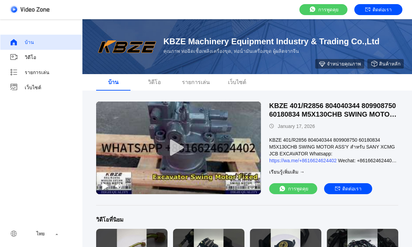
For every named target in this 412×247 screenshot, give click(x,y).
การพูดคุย (324, 9)
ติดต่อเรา (378, 9)
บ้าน (22, 42)
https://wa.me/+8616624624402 (303, 160)
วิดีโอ (23, 57)
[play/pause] (105, 186)
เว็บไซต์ (25, 87)
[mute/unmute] (119, 186)
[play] (178, 147)
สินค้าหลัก (385, 63)
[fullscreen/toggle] (252, 186)
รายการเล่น (29, 72)
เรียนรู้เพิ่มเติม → (287, 172)
